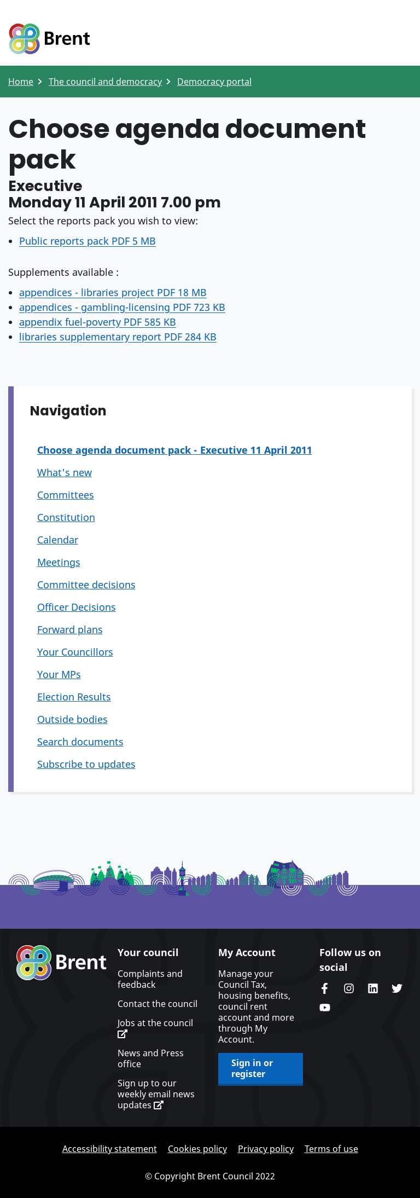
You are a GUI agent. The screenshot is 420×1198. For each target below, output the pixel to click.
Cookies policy (197, 1148)
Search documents (80, 741)
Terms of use (331, 1148)
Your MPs (59, 674)
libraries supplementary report (118, 336)
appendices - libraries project (113, 292)
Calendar (57, 539)
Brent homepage (61, 962)
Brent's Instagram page (348, 988)
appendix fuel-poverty (97, 321)
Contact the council (157, 1003)
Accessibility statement (109, 1148)
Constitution (66, 517)
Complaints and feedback (150, 979)
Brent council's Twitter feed (397, 988)
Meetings (58, 562)
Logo (49, 39)
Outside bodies (72, 719)
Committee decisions (86, 584)
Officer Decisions (76, 607)
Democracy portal (214, 82)
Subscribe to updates (86, 764)
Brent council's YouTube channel (324, 1007)
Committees (65, 494)
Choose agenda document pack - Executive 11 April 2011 (174, 449)
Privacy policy (266, 1148)
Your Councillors (75, 651)
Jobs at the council (155, 1027)
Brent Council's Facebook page (324, 988)
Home (20, 82)
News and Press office (151, 1058)
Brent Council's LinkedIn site (373, 988)
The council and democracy (105, 82)
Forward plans (70, 629)
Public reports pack (87, 240)
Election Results (74, 696)
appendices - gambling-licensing (122, 307)
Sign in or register (252, 1068)
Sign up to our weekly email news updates (156, 1094)
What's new (64, 472)
